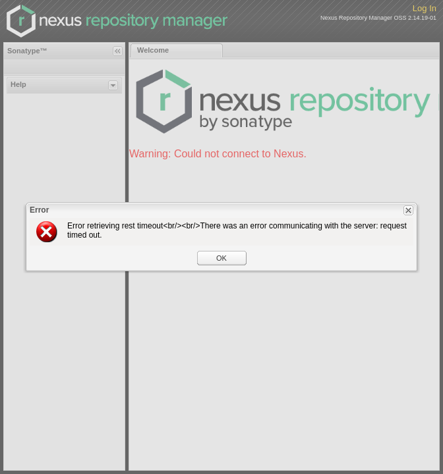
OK (221, 258)
